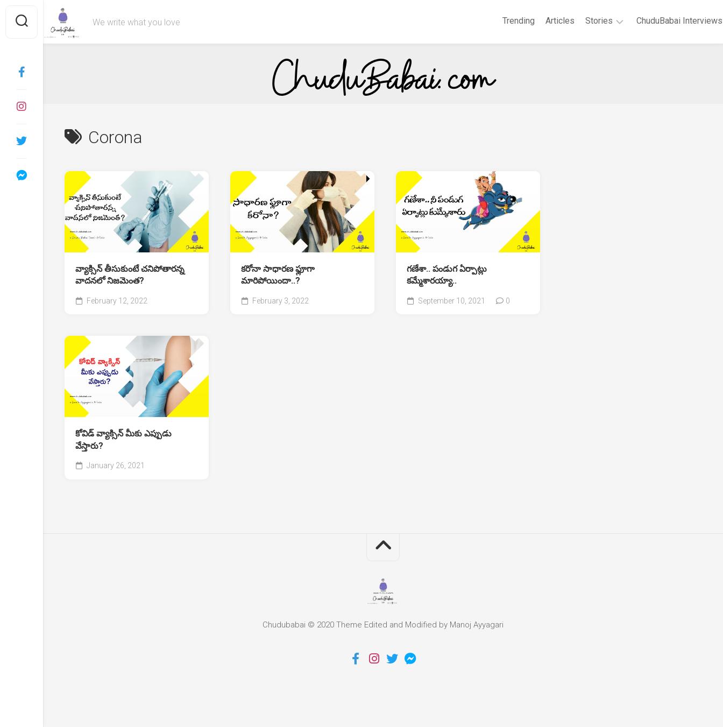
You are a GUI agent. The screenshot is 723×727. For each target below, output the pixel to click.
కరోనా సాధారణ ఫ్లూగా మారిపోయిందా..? (278, 275)
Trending (497, 21)
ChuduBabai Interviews (658, 21)
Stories (578, 21)
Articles (539, 21)
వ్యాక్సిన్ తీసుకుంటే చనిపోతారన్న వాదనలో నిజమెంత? (130, 275)
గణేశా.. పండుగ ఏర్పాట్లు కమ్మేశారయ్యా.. (447, 275)
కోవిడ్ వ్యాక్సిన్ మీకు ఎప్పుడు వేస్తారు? (123, 439)
